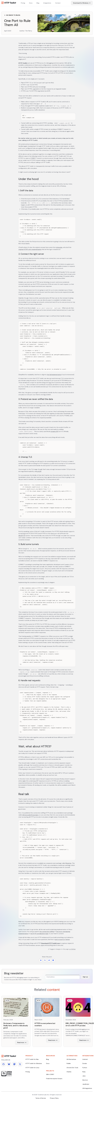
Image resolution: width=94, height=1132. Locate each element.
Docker (84, 1063)
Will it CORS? (50, 1074)
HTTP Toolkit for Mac (32, 1059)
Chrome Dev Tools (72, 1068)
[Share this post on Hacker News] (53, 960)
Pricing (28, 1072)
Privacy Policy (54, 1098)
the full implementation (54, 375)
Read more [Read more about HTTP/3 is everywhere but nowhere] (52, 1040)
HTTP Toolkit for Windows (34, 1063)
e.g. (50, 382)
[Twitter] (20, 1064)
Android (85, 1059)
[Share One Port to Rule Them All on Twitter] (45, 960)
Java (83, 1076)
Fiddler (69, 1063)
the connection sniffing (46, 931)
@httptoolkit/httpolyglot (31, 815)
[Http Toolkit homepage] (8, 3)
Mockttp (68, 863)
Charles (69, 1072)
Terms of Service (40, 1098)
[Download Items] (82, 3)
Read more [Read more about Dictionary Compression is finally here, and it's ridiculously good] (21, 1042)
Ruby (84, 1072)
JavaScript (85, 1084)
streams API (54, 431)
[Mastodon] (14, 1064)
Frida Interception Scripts (54, 1078)
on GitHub (72, 949)
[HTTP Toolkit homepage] (11, 1056)
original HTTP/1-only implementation (29, 249)
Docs (47, 1063)
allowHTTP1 (21, 535)
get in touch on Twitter (62, 939)
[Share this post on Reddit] (49, 960)
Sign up (85, 977)
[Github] (3, 1064)
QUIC (24, 781)
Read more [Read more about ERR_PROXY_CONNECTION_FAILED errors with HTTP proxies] (83, 1040)
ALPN (39, 471)
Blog (47, 1059)
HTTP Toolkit (22, 63)
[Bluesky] (9, 1064)
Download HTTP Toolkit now (50, 943)
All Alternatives (71, 1059)
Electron (85, 1080)
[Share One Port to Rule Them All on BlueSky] (41, 960)
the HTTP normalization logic (39, 934)
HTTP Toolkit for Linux (32, 1068)
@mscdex (59, 247)
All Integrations (87, 1088)
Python (84, 1068)
